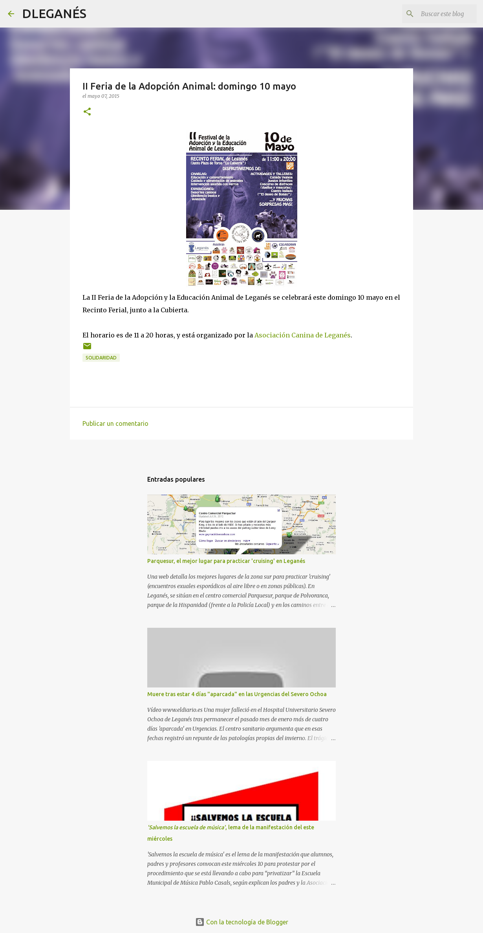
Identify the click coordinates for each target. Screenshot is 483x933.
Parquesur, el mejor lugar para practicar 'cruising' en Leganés (226, 561)
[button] (87, 112)
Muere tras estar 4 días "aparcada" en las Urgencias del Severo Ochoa (237, 694)
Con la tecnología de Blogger (241, 922)
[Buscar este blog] (435, 13)
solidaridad (101, 357)
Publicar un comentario (115, 423)
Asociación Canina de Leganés (302, 335)
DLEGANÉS (54, 13)
